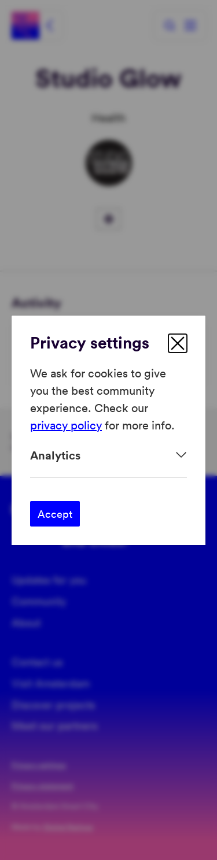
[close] (177, 343)
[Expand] (108, 455)
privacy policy (66, 424)
